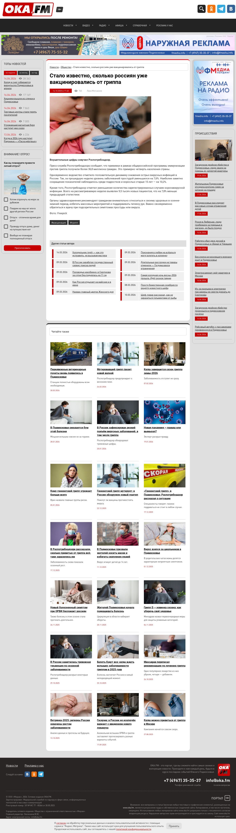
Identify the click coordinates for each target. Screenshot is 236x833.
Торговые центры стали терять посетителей (20, 113)
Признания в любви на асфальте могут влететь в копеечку (158, 254)
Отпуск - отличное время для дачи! (25, 219)
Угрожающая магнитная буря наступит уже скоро (19, 126)
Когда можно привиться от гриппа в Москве (164, 722)
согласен (61, 822)
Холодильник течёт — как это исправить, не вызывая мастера (89, 254)
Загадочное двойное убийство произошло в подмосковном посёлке (211, 310)
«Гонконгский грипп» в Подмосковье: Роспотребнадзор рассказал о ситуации (163, 494)
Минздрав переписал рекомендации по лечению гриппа (164, 663)
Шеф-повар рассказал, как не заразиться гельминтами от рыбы (159, 296)
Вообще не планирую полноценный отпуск (21, 237)
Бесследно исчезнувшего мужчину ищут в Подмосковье (213, 258)
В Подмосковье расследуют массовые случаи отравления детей (210, 205)
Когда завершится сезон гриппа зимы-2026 (163, 371)
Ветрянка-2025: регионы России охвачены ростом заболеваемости (70, 724)
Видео (86, 25)
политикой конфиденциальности (133, 828)
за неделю (10, 72)
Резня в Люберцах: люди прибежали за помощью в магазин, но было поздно (208, 224)
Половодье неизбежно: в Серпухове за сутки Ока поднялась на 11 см (91, 273)
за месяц (23, 72)
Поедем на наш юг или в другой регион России (23, 210)
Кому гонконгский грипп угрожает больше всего (71, 492)
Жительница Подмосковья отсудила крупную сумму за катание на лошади (209, 186)
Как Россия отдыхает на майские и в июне (91, 283)
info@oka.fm (218, 780)
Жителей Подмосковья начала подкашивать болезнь (115, 609)
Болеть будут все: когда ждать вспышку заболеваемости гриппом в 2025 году (115, 665)
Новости (68, 25)
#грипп (74, 222)
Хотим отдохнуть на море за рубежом (24, 201)
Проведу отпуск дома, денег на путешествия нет (25, 228)
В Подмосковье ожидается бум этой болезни (69, 429)
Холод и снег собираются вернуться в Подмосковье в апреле (18, 85)
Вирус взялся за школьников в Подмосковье (162, 551)
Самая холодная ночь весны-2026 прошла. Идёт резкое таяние (158, 276)
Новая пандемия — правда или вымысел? (162, 429)
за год (34, 72)
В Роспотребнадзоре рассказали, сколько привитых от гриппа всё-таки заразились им (70, 553)
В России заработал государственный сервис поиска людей (92, 264)
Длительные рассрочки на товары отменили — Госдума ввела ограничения (159, 265)
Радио (102, 25)
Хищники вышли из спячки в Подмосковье (19, 100)
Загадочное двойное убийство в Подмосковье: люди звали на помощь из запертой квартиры (212, 167)
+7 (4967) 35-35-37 (182, 780)
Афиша (119, 25)
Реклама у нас (164, 25)
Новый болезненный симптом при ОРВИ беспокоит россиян (68, 609)
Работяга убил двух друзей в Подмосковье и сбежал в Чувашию (213, 242)
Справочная (140, 25)
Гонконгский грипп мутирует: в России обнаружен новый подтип (117, 492)
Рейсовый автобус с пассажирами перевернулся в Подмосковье (213, 328)
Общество (66, 66)
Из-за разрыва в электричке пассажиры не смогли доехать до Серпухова (212, 291)
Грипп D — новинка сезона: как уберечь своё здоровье (162, 609)
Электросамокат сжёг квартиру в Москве (212, 274)
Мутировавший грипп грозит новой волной (114, 371)
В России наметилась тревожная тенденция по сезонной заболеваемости (70, 665)
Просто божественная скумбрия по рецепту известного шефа (159, 286)
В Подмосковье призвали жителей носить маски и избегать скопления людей (113, 553)
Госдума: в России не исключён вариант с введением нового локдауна (116, 724)
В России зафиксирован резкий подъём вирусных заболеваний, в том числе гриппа (117, 431)
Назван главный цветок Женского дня (93, 291)
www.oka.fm (128, 807)
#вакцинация (58, 222)
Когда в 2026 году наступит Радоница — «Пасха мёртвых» (20, 140)
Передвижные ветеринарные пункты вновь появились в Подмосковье (68, 373)
